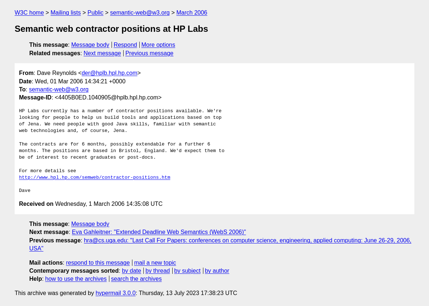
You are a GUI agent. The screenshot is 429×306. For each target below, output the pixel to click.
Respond (125, 45)
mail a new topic (155, 263)
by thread (158, 271)
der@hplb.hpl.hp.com (109, 73)
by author (217, 271)
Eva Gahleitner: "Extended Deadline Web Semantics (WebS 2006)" (159, 232)
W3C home (29, 13)
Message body (90, 45)
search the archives (136, 279)
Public (95, 13)
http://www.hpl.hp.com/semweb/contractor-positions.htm (94, 177)
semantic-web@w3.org (140, 13)
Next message (102, 53)
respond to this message (97, 263)
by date (131, 271)
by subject (187, 271)
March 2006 (191, 13)
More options (159, 45)
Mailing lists (65, 13)
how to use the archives (76, 279)
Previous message (149, 53)
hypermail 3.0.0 (115, 293)
